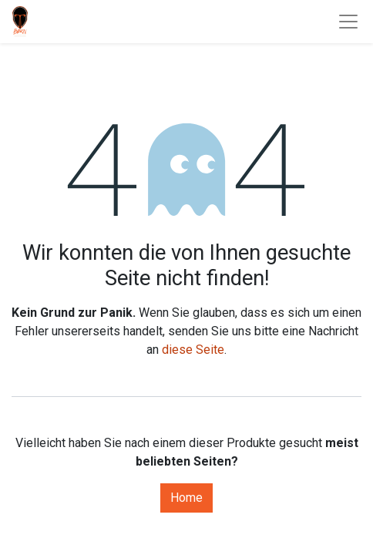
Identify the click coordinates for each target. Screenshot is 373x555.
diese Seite (193, 349)
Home (186, 497)
